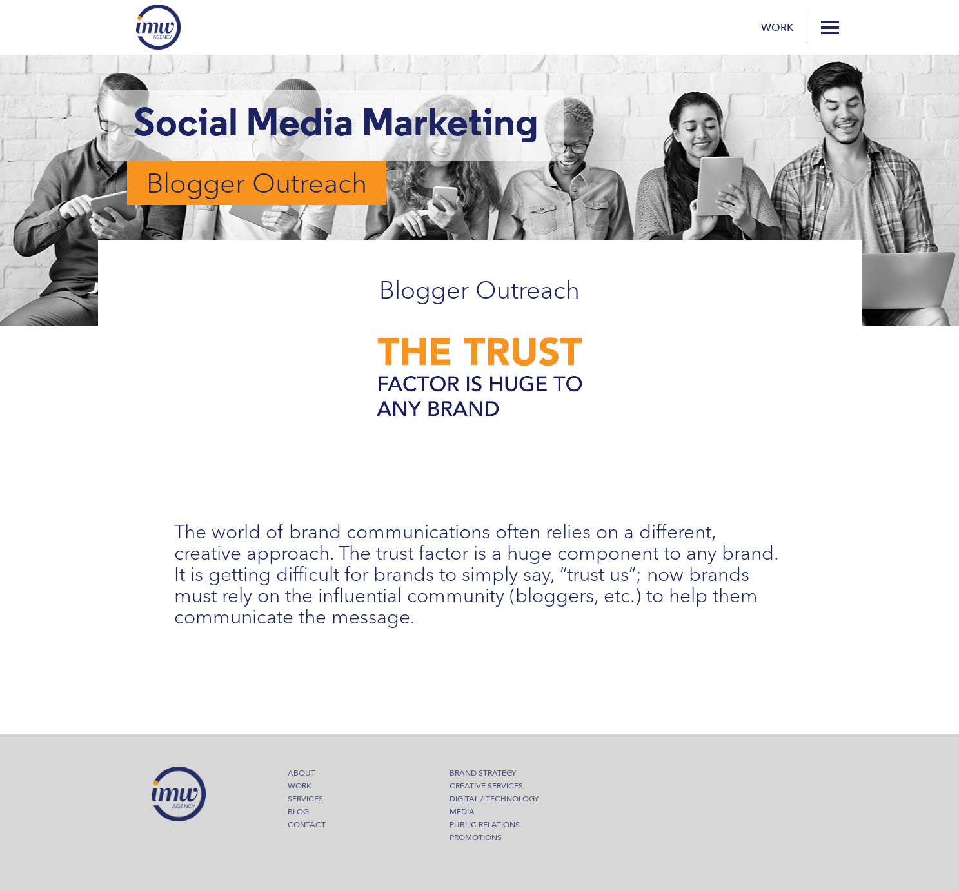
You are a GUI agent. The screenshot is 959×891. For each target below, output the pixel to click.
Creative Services (486, 786)
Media (462, 812)
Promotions (476, 837)
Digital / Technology (494, 799)
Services (305, 799)
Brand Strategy (483, 773)
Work (777, 28)
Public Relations (485, 824)
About (301, 773)
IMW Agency (158, 27)
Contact (307, 824)
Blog (298, 812)
